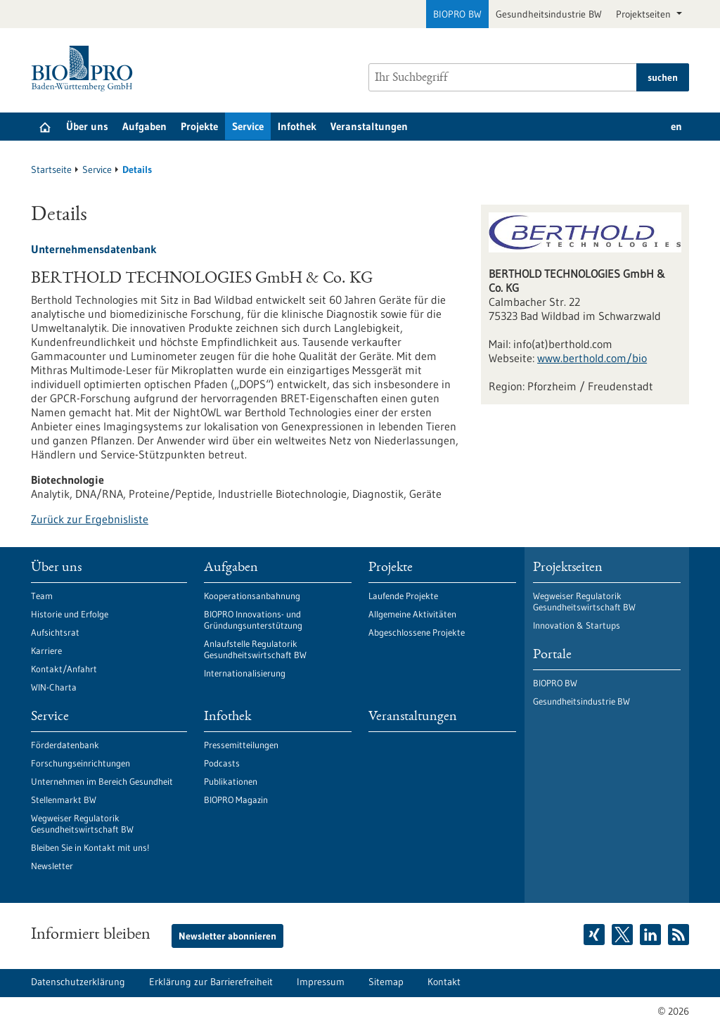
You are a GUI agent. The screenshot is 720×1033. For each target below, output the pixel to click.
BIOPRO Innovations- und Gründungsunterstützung (253, 619)
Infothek (297, 126)
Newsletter (52, 865)
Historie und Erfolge (69, 614)
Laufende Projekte (403, 595)
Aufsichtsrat (55, 632)
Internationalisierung (244, 673)
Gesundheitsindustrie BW (549, 14)
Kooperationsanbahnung (252, 595)
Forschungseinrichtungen (80, 763)
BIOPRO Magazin (236, 799)
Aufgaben (144, 126)
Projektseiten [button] (645, 14)
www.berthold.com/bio (592, 358)
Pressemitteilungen (241, 744)
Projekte (199, 126)
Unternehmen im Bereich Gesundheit (102, 781)
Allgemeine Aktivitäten (412, 614)
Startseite (51, 169)
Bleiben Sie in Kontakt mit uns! (90, 847)
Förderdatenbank (65, 744)
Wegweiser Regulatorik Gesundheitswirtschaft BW (82, 823)
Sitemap (386, 982)
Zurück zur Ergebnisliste (89, 519)
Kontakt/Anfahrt (64, 668)
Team (42, 595)
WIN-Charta (54, 687)
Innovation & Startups (576, 625)
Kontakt (444, 982)
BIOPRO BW (457, 14)
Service (248, 126)
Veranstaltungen (369, 126)
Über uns (87, 126)
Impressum (321, 982)
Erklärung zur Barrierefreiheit (211, 982)
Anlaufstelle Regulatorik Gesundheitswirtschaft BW (255, 649)
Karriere (46, 650)
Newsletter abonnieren (227, 936)
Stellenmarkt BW (63, 799)
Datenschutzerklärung (78, 982)
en (676, 126)
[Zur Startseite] (85, 68)
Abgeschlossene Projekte (416, 632)
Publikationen (230, 781)
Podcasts (222, 763)
